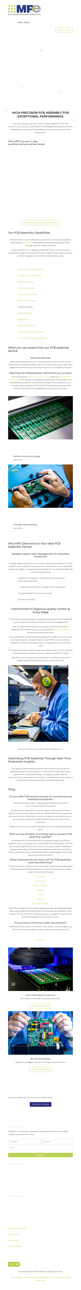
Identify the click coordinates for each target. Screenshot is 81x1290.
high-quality (27, 243)
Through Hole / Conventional (29, 276)
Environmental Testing (27, 294)
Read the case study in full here (40, 222)
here (61, 749)
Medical (40, 890)
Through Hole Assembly (19, 1176)
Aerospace (40, 877)
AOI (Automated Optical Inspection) (32, 338)
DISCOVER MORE (40, 1005)
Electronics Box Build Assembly (30, 332)
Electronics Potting (25, 282)
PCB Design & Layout (26, 326)
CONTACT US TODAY (40, 1104)
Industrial (40, 899)
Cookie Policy (13, 1240)
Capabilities (14, 1208)
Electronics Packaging (27, 301)
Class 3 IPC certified (62, 630)
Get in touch (64, 30)
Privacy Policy (13, 1235)
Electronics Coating (26, 288)
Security (40, 895)
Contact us (40, 940)
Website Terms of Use (17, 1229)
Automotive (40, 881)
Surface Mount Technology (39, 377)
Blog (12, 1216)
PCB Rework (23, 319)
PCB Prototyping (25, 313)
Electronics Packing (17, 1187)
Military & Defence (40, 886)
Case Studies (15, 1212)
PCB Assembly (16, 1169)
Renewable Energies (40, 904)
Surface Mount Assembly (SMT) (30, 269)
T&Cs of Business (15, 1246)
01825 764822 (23, 22)
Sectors (13, 1201)
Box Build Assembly (18, 1180)
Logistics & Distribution (18, 1183)
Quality (13, 1205)
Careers (13, 1219)
